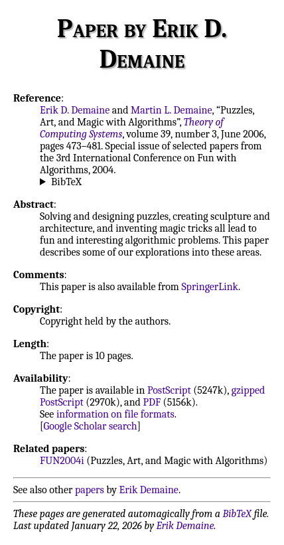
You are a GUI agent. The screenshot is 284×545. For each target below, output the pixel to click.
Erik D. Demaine (74, 110)
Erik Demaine (148, 490)
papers (89, 490)
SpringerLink (209, 287)
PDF (152, 402)
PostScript (169, 390)
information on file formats (115, 414)
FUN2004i (62, 461)
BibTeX (66, 182)
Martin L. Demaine (171, 110)
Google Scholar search (90, 426)
